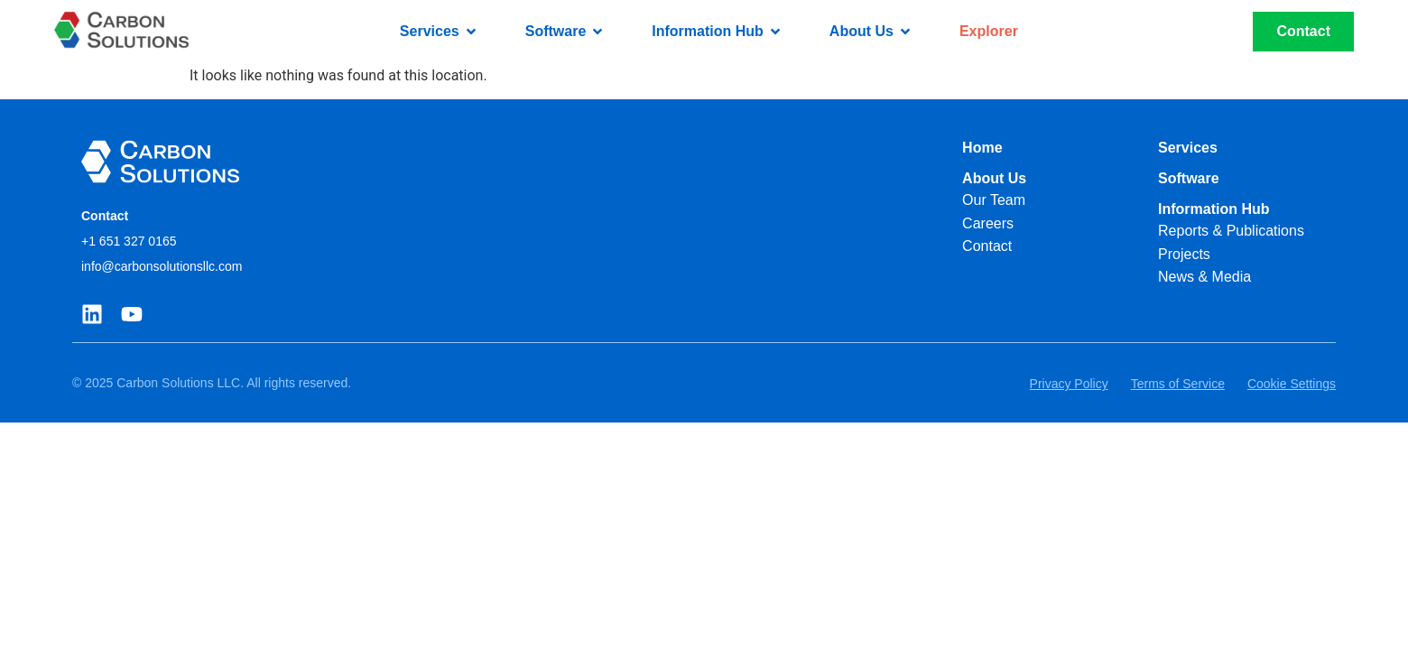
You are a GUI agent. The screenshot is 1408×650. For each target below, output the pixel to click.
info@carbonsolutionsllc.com (161, 266)
